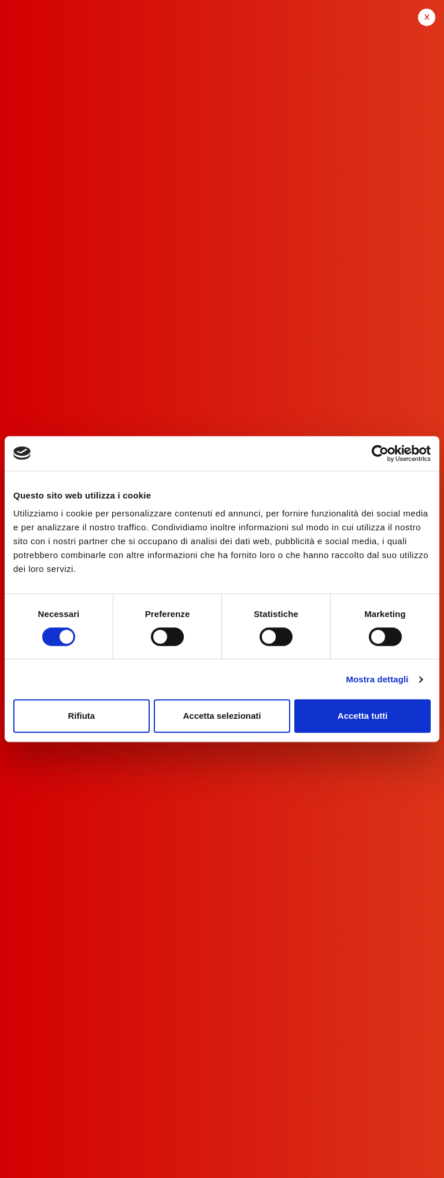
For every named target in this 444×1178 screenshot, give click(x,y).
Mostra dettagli (377, 679)
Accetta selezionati (222, 716)
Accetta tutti (363, 716)
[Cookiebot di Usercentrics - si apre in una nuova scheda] (380, 453)
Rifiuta (81, 716)
